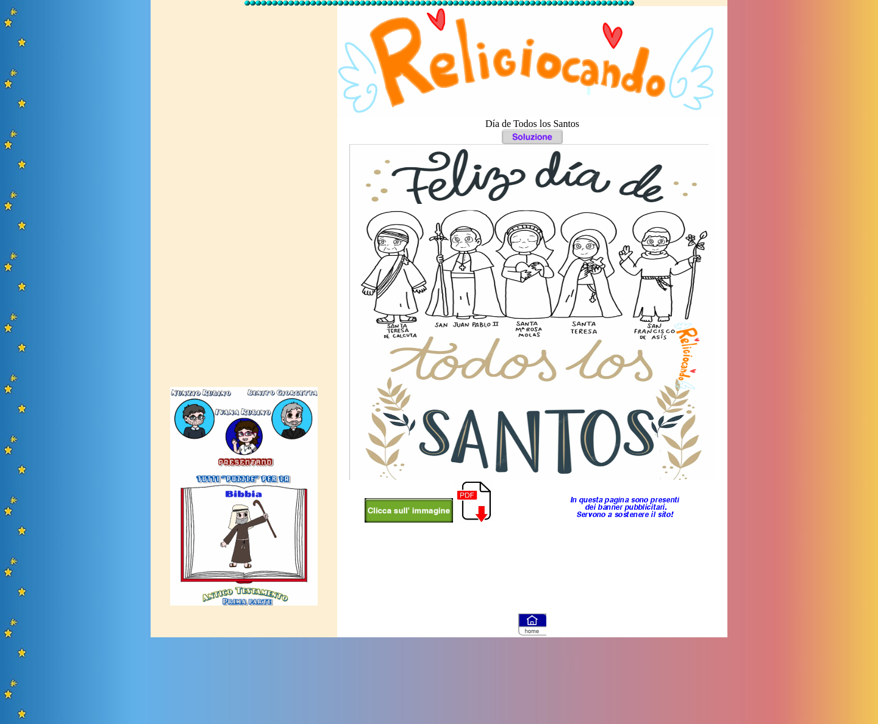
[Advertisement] (243, 191)
